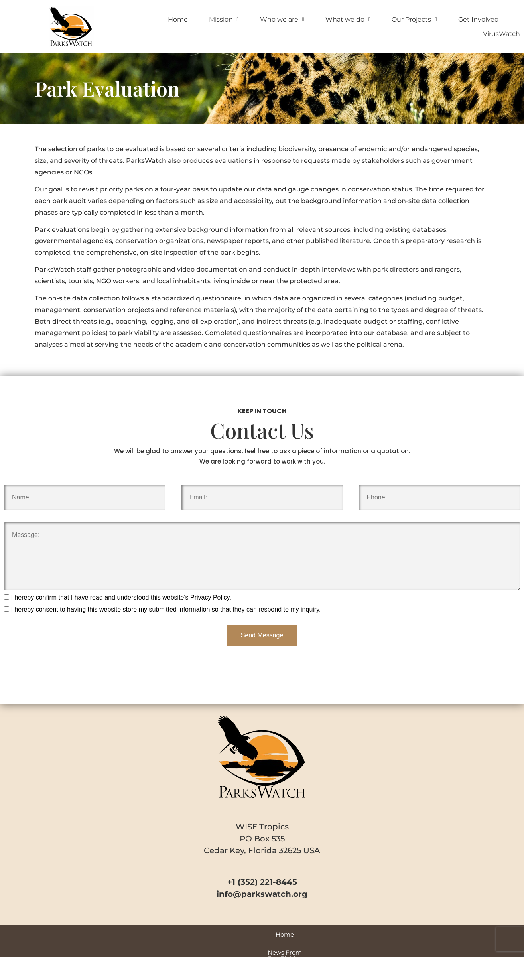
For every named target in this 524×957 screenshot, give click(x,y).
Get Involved (478, 19)
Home (178, 19)
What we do (347, 19)
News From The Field (162, 934)
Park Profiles (315, 934)
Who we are (282, 19)
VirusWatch (501, 33)
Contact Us (406, 934)
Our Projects (414, 19)
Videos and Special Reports (245, 934)
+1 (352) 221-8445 (262, 882)
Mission (224, 19)
